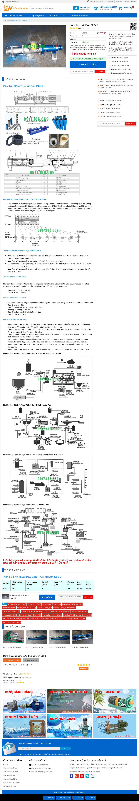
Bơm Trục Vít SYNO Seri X (12, 622)
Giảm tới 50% (85, 8)
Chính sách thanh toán (10, 768)
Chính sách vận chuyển (10, 771)
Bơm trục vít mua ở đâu (79, 611)
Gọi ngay (49, 797)
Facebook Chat (63, 797)
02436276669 (46, 768)
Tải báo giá (101, 33)
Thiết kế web (71, 792)
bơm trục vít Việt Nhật (10, 615)
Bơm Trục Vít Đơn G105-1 (35, 647)
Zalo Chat (78, 797)
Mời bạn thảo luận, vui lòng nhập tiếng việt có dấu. (39, 667)
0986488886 (44, 765)
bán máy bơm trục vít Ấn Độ (26, 608)
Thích (11, 683)
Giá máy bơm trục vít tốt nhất (52, 615)
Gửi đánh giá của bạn (12, 660)
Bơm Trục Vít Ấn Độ (34, 604)
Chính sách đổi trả (9, 775)
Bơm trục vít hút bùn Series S (72, 604)
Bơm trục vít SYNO (9, 608)
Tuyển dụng (119, 1)
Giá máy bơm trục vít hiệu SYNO (30, 615)
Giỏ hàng (128, 7)
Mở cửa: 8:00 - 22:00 (108, 8)
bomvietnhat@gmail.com (123, 73)
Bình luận (81, 28)
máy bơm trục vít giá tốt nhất (60, 611)
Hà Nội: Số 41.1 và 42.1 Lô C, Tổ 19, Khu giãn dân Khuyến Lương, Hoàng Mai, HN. (121, 36)
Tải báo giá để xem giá (83, 53)
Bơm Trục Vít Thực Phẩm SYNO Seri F (44, 618)
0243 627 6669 (126, 69)
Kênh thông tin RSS (9, 786)
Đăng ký (65, 748)
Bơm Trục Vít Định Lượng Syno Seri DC (16, 618)
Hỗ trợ (127, 1)
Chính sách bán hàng (96, 1)
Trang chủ (6, 20)
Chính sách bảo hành (10, 779)
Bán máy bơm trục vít (44, 608)
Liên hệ (133, 1)
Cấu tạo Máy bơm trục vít (11, 611)
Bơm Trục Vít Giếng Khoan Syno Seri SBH (77, 615)
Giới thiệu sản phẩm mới (79, 15)
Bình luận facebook (31, 660)
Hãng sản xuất (38, 16)
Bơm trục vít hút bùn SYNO (52, 604)
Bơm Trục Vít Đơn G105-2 (12, 647)
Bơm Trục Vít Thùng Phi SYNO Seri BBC (72, 618)
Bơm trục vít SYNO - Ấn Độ (17, 604)
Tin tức (64, 15)
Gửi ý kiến (83, 668)
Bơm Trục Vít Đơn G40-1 (57, 647)
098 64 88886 (123, 58)
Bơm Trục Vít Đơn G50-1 (80, 647)
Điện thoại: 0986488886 (11, 1)
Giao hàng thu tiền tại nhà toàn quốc (89, 59)
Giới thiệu (110, 1)
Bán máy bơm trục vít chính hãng (64, 608)
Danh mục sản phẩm (16, 15)
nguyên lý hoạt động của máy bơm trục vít (35, 611)
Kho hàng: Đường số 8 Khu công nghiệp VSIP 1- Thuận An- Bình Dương (121, 50)
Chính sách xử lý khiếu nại (11, 783)
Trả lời (5, 683)
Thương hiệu (53, 15)
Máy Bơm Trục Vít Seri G (19, 20)
